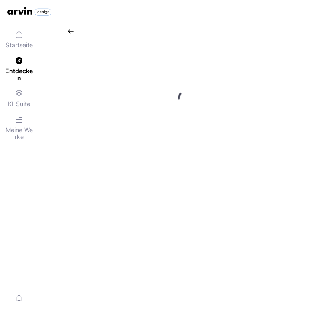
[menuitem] (19, 40)
